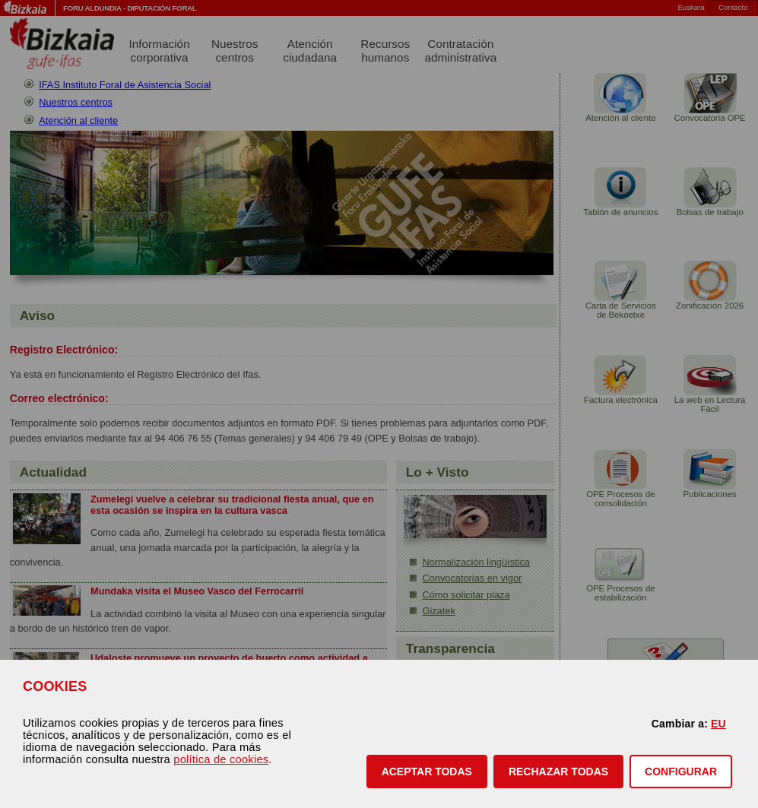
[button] (426, 771)
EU (718, 724)
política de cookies (220, 759)
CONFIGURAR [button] (681, 771)
